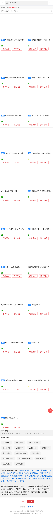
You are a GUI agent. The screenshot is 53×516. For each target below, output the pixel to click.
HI (17, 433)
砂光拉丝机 (32, 448)
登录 (22, 502)
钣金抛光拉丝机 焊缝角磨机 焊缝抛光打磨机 (21, 78)
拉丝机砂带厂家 (20, 476)
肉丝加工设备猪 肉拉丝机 (14, 153)
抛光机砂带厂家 (33, 476)
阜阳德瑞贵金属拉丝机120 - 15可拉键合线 (20, 115)
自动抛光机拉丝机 (25, 458)
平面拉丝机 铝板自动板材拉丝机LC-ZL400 (20, 40)
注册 (31, 502)
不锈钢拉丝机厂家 (26, 470)
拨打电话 (17, 49)
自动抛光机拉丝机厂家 (39, 478)
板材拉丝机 (45, 448)
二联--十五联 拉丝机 (12, 267)
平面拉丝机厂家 (18, 481)
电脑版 (30, 507)
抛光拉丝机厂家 (40, 473)
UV (41, 433)
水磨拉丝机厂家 (11, 478)
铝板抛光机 (6, 442)
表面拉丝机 (35, 453)
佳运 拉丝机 (35, 305)
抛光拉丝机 (6, 453)
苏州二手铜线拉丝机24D (40, 78)
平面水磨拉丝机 (21, 453)
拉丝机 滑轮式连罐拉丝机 (14, 343)
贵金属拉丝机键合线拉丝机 (41, 153)
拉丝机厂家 (38, 470)
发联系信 (6, 49)
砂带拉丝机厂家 (24, 478)
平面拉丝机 (40, 458)
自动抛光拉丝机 (8, 458)
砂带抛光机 (19, 464)
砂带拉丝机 (19, 442)
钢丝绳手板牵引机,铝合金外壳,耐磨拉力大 (16, 305)
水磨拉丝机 (19, 448)
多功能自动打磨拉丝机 (9, 191)
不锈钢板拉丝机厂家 (13, 473)
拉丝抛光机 (6, 464)
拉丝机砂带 (6, 448)
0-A (2, 433)
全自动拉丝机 (36, 343)
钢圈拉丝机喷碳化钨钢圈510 (38, 267)
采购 (50, 410)
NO (28, 433)
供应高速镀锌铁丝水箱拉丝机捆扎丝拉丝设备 (21, 380)
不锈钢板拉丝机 (34, 442)
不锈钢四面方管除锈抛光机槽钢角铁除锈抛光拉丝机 (24, 229)
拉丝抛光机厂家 (27, 473)
